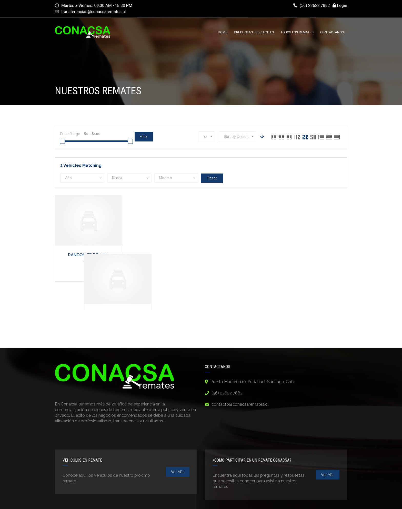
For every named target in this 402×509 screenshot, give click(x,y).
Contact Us (335, 500)
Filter (144, 137)
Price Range (70, 134)
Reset (212, 178)
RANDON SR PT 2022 (88, 254)
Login (340, 5)
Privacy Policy (263, 500)
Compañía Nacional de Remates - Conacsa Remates (139, 500)
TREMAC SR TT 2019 (163, 254)
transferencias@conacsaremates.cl (93, 11)
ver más (177, 445)
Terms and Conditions (300, 500)
